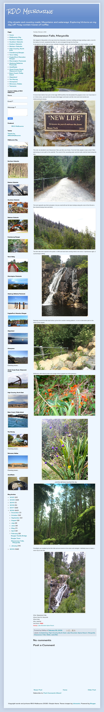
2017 (12, 508)
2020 (12, 500)
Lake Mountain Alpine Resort (77, 633)
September (15, 518)
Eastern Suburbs (15, 44)
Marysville (91, 633)
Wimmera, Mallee (15, 84)
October (14, 515)
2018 (12, 505)
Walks (49, 634)
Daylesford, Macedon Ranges (17, 57)
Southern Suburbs (16, 42)
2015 (12, 549)
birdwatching (43, 633)
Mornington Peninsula (17, 61)
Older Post (92, 690)
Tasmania (12, 86)
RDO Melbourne (30, 11)
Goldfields (13, 67)
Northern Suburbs (16, 39)
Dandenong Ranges (16, 52)
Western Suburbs (15, 46)
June (13, 525)
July (13, 523)
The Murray (13, 79)
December (15, 512)
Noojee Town (15, 538)
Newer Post (38, 690)
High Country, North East (16, 49)
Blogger (93, 703)
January (14, 546)
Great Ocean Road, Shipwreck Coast (16, 70)
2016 (12, 510)
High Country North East (57, 633)
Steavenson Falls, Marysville (17, 541)
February (14, 533)
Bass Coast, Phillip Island (16, 74)
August (14, 520)
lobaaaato (76, 703)
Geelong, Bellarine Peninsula (16, 64)
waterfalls (54, 634)
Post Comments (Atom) (52, 693)
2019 (12, 502)
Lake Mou (46, 625)
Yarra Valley (13, 55)
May (13, 528)
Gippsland (13, 77)
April (13, 531)
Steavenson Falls (40, 634)
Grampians (13, 81)
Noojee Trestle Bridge (19, 536)
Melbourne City (15, 37)
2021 (12, 497)
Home (65, 690)
